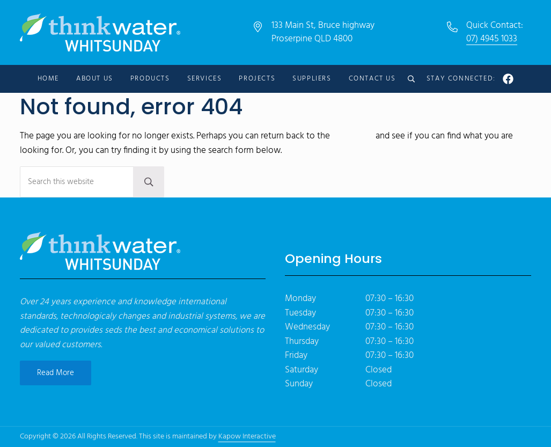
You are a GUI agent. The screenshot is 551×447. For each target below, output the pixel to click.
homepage (352, 136)
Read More (55, 373)
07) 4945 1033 (491, 39)
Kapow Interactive (247, 436)
